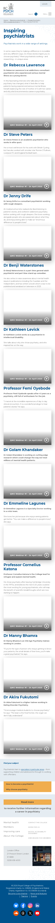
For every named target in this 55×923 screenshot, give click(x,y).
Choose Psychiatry (33, 20)
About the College (14, 836)
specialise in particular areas (32, 769)
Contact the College (37, 822)
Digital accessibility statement (37, 832)
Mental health (11, 822)
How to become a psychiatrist (27, 784)
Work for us (33, 827)
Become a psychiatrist (17, 20)
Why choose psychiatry (27, 789)
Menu (47, 14)
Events (34, 896)
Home (6, 20)
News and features (38, 894)
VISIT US (47, 864)
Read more (27, 802)
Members (9, 827)
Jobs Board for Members (39, 838)
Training (24, 896)
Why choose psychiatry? (12, 22)
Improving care (12, 831)
